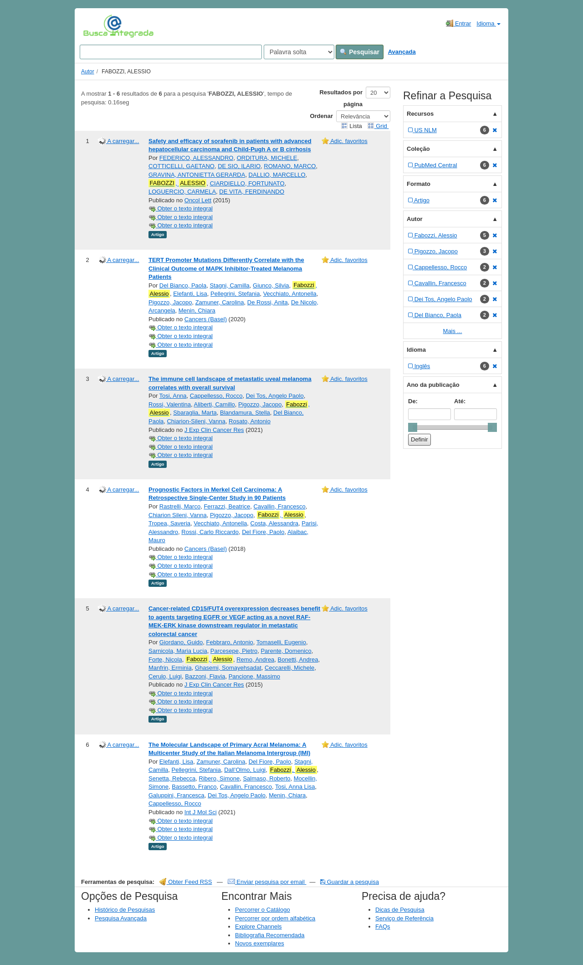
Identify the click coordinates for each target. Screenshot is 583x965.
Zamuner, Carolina (219, 302)
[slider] (412, 427)
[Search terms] (171, 52)
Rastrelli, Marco (179, 506)
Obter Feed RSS (185, 881)
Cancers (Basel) (205, 319)
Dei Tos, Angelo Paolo (275, 395)
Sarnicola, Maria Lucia (177, 650)
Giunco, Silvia (271, 285)
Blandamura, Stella (245, 412)
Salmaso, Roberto (266, 778)
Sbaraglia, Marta (194, 412)
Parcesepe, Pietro (233, 650)
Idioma (488, 23)
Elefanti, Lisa (190, 293)
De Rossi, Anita (267, 302)
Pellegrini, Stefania (235, 293)
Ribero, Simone (219, 778)
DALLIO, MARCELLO (277, 174)
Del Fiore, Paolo (263, 532)
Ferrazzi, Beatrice (227, 506)
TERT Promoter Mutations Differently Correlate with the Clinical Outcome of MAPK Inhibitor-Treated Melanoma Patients (226, 268)
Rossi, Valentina (169, 404)
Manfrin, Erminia (170, 667)
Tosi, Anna (173, 395)
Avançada (402, 51)
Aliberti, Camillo (214, 404)
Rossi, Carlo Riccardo (210, 532)
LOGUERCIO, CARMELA (182, 191)
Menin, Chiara (197, 310)
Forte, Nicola (165, 659)
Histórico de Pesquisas (125, 909)
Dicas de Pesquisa (399, 909)
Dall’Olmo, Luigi (245, 769)
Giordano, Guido (181, 642)
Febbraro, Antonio (229, 642)
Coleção (418, 148)
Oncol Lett (197, 200)
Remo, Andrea (255, 659)
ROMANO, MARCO (290, 166)
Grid (378, 126)
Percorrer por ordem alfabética (275, 918)
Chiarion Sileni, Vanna (177, 515)
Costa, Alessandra (275, 523)
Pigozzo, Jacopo (170, 302)
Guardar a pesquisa (349, 881)
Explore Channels (258, 926)
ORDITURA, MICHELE (267, 157)
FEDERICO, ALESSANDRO (196, 157)
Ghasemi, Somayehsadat (228, 667)
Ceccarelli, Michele (289, 667)
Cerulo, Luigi (165, 676)
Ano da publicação (433, 384)
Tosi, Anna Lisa (295, 786)
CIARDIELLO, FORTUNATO (247, 183)
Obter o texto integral (180, 208)
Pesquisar (359, 52)
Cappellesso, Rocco (216, 395)
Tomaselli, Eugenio (281, 642)
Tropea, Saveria (169, 523)
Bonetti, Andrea (298, 659)
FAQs (382, 926)
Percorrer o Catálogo (262, 909)
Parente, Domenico (286, 650)
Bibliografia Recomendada (269, 935)
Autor (87, 71)
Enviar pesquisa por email (267, 881)
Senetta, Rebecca (171, 778)
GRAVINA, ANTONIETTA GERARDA (196, 174)
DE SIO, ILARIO (239, 166)
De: (413, 401)
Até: (459, 401)
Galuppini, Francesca (176, 795)
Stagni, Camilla (229, 285)
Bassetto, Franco (194, 786)
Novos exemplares (259, 943)
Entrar (458, 23)
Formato (418, 183)
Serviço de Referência (404, 918)
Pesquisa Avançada (121, 918)
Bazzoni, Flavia (205, 676)
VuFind (97, 26)
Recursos (420, 113)
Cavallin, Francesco (279, 506)
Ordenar (321, 116)
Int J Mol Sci (200, 812)
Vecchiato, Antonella (290, 293)
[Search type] (299, 52)
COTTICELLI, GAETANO (181, 166)
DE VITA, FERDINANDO (251, 191)
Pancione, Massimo (254, 676)
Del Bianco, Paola (182, 285)
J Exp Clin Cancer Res (214, 429)
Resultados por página (341, 98)
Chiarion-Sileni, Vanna (196, 421)
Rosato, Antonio (250, 421)
